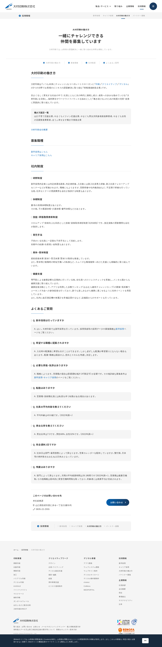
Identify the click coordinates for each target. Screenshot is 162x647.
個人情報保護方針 (74, 627)
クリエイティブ (109, 84)
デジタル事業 (90, 558)
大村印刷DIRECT (20, 609)
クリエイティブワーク (58, 558)
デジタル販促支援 (55, 571)
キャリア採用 (108, 15)
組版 (50, 578)
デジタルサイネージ (91, 575)
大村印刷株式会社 (20, 6)
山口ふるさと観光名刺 (22, 605)
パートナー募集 (139, 15)
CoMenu (87, 586)
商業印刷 (17, 563)
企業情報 (130, 6)
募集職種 (74, 63)
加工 (15, 575)
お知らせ (36, 627)
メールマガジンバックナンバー (53, 627)
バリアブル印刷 (20, 578)
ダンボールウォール (21, 601)
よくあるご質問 (112, 63)
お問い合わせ (116, 502)
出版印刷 (17, 567)
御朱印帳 (17, 597)
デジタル (123, 84)
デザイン (52, 563)
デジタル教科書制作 (91, 578)
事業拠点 (122, 597)
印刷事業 (17, 558)
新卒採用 (96, 15)
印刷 (98, 84)
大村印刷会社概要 (39, 130)
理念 (120, 593)
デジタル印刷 (19, 582)
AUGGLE (17, 586)
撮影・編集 (52, 575)
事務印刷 (17, 571)
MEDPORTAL (89, 590)
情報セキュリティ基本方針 (66, 629)
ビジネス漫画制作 (55, 586)
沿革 (120, 604)
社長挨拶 (122, 585)
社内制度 (92, 63)
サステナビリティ (126, 600)
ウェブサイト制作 (90, 571)
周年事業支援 (54, 582)
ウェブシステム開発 (91, 567)
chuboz (87, 582)
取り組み (118, 6)
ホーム (16, 550)
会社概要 (122, 589)
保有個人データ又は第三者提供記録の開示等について (34, 629)
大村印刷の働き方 (123, 15)
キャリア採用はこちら (41, 155)
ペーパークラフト (20, 590)
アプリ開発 (88, 563)
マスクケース (19, 594)
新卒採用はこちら (39, 152)
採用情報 (142, 6)
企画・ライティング (56, 567)
